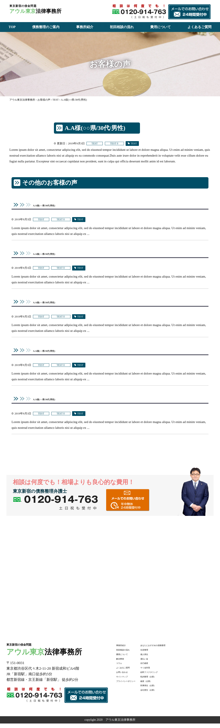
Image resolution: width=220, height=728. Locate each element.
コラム (120, 667)
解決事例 (122, 663)
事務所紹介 (84, 27)
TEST (96, 143)
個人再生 (157, 658)
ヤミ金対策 (158, 671)
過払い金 (157, 663)
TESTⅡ (118, 143)
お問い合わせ (125, 676)
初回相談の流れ (122, 27)
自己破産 (157, 667)
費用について (160, 27)
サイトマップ (125, 680)
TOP (12, 27)
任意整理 (157, 654)
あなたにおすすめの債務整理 (170, 649)
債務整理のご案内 (45, 27)
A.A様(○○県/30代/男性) (50, 205)
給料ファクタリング (164, 676)
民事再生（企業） (163, 689)
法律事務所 (49, 11)
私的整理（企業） (163, 680)
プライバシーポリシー (131, 685)
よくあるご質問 (199, 27)
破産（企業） (160, 685)
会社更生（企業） (163, 694)
